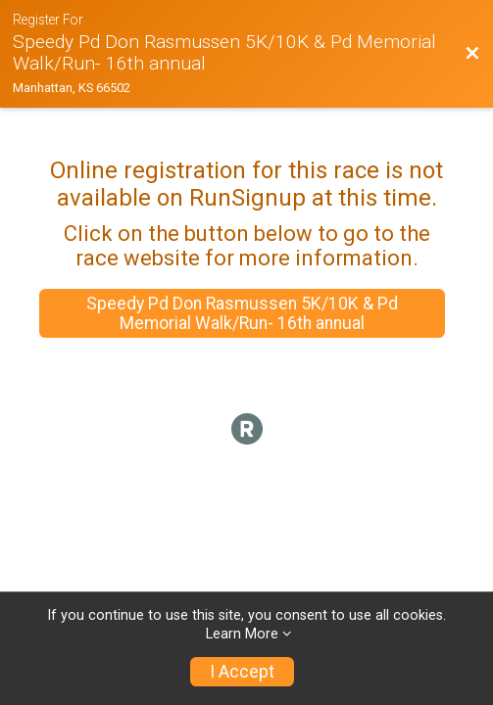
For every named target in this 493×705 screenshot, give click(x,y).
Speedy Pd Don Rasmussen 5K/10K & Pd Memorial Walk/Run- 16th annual (242, 313)
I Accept (242, 672)
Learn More (242, 634)
